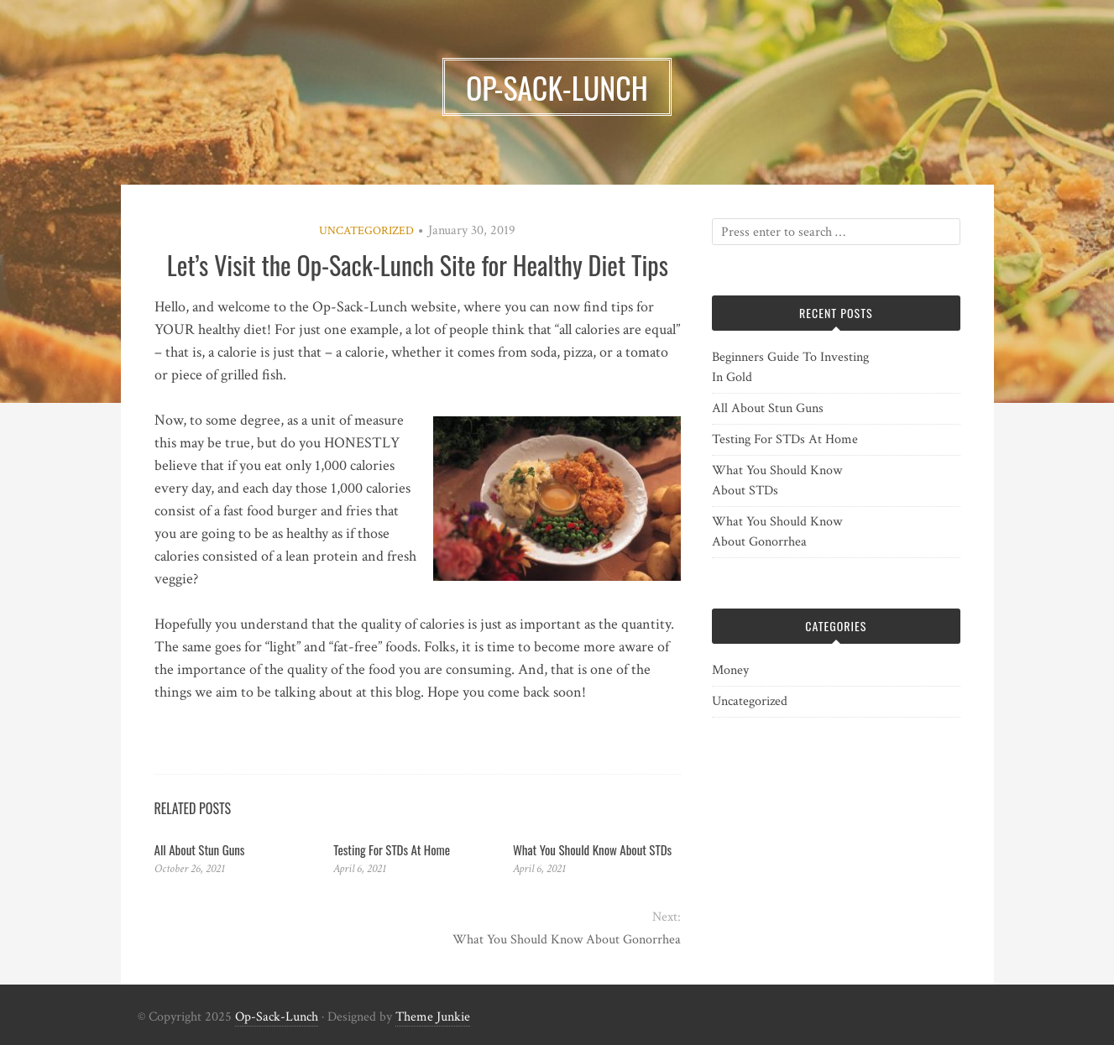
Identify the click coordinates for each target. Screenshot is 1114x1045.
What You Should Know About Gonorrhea (566, 939)
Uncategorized (366, 230)
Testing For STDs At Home (391, 849)
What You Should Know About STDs (592, 849)
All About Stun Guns (199, 849)
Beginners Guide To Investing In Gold (790, 367)
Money (730, 670)
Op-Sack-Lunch (276, 1017)
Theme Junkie (432, 1017)
